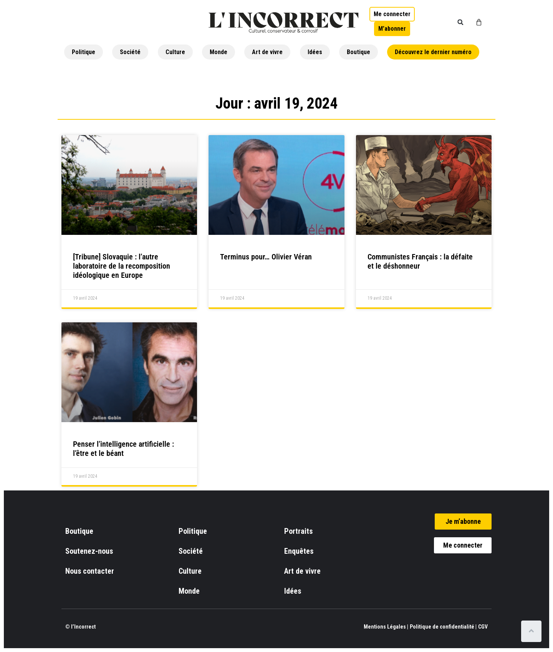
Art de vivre (267, 52)
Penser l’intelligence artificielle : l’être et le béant (123, 448)
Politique (83, 52)
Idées (315, 52)
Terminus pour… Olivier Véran (266, 256)
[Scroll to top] (533, 631)
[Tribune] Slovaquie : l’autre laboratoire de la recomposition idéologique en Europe (121, 266)
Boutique (358, 52)
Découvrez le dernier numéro (433, 52)
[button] (460, 22)
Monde (218, 52)
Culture (175, 52)
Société (130, 52)
